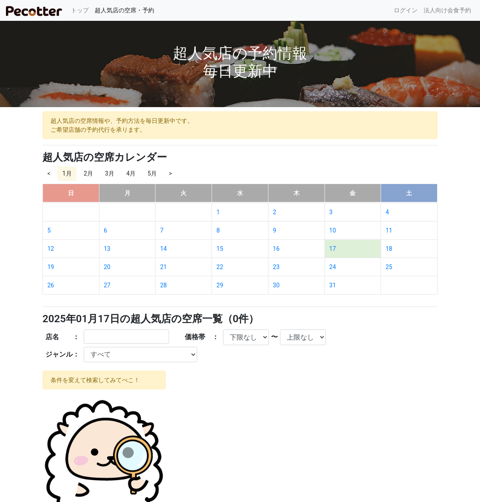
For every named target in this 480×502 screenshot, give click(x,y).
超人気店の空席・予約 (124, 10)
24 (332, 267)
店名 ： (62, 337)
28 (163, 285)
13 (107, 248)
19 (51, 267)
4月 (131, 173)
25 (389, 267)
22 (220, 267)
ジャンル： (62, 354)
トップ (81, 10)
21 (163, 267)
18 (389, 248)
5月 (152, 173)
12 (51, 248)
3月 (109, 173)
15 (220, 248)
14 (163, 248)
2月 (88, 173)
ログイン (406, 10)
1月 (67, 173)
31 (332, 285)
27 (107, 285)
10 (332, 230)
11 (389, 230)
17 (332, 248)
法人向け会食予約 (447, 10)
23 (276, 267)
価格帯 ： (202, 337)
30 (276, 285)
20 (107, 267)
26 (51, 285)
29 (220, 285)
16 (276, 248)
